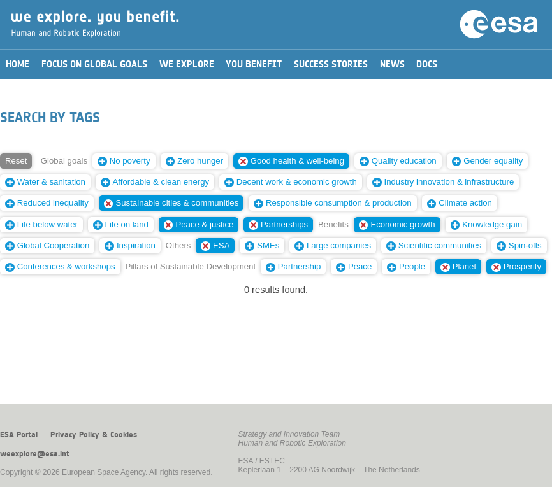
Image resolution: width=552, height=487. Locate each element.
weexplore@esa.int (34, 454)
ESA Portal (19, 435)
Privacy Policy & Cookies (93, 435)
